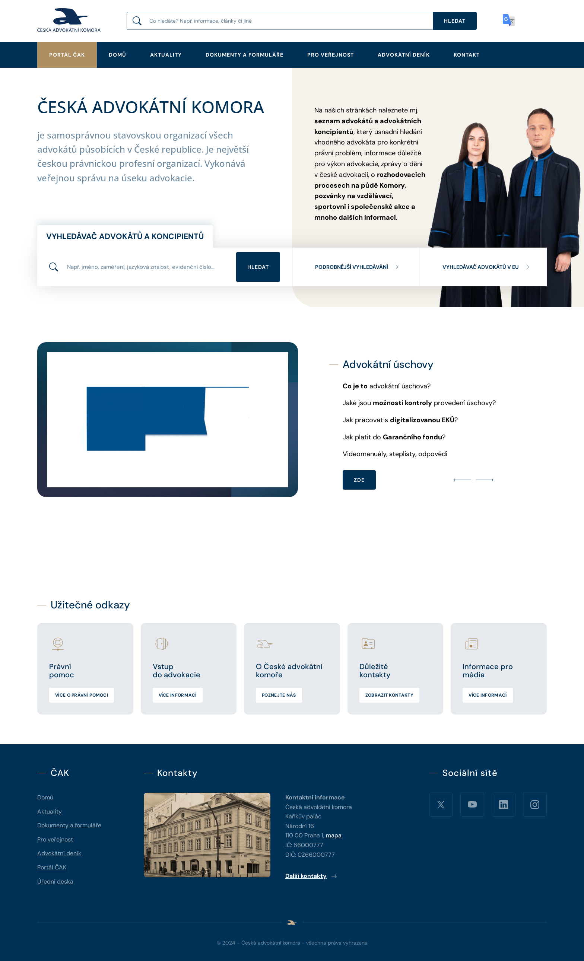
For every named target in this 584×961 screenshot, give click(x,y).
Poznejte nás (279, 695)
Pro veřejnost (330, 54)
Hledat (258, 267)
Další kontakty (311, 876)
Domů (117, 54)
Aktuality (166, 54)
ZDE (359, 480)
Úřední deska (55, 881)
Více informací (178, 695)
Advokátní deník (404, 54)
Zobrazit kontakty (389, 695)
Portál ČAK (67, 54)
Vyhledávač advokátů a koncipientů (125, 236)
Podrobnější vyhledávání (357, 267)
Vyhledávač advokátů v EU (486, 267)
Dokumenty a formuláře (244, 54)
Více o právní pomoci (81, 695)
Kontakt (467, 54)
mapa (334, 835)
